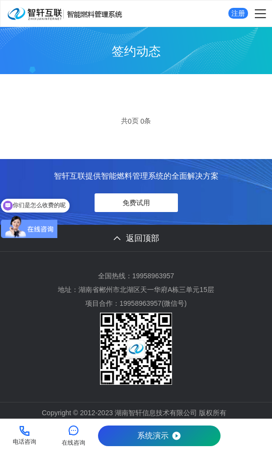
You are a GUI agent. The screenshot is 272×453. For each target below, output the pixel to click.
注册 (238, 13)
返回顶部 (136, 238)
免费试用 (136, 203)
